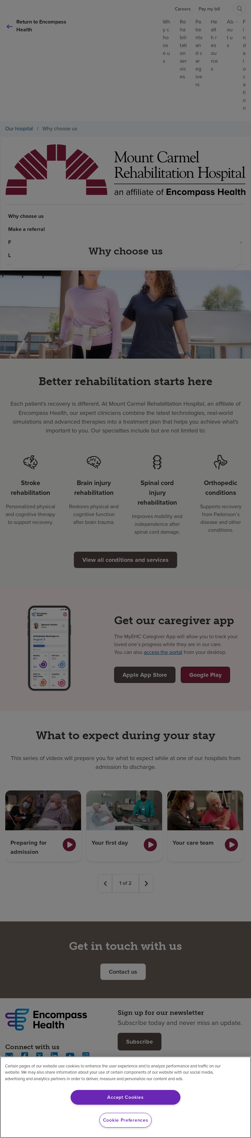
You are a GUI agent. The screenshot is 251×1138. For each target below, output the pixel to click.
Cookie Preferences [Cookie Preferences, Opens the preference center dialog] (125, 1120)
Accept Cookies (125, 1097)
